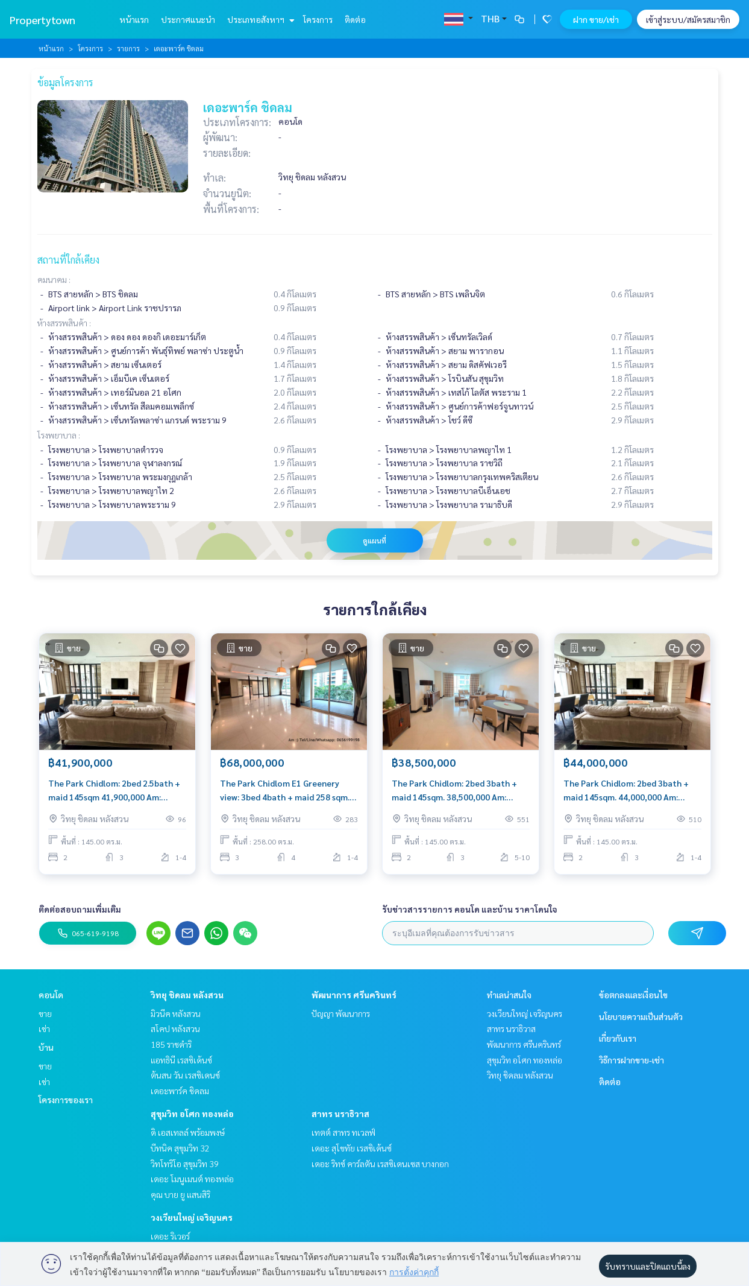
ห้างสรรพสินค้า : (64, 322)
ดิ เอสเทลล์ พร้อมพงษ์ (188, 1132)
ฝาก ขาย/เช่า (596, 19)
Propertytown (42, 20)
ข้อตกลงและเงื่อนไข (633, 994)
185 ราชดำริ (171, 1044)
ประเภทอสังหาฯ (259, 19)
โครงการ (318, 19)
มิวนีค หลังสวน (176, 1013)
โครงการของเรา (66, 1099)
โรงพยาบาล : (58, 434)
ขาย (45, 1013)
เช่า (44, 1028)
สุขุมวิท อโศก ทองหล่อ (192, 1113)
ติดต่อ (355, 19)
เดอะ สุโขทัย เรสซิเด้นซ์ (352, 1147)
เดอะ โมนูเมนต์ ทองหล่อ (192, 1178)
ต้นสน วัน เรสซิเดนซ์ (185, 1074)
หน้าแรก (134, 19)
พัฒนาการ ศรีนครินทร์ (354, 994)
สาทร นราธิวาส (340, 1113)
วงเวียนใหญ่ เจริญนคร (192, 1217)
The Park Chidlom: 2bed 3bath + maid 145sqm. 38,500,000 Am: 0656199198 (454, 790)
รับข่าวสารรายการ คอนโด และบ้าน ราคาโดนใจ (469, 909)
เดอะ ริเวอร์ (170, 1236)
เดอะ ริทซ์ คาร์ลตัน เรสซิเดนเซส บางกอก (380, 1163)
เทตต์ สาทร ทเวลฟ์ (343, 1132)
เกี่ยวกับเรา (617, 1038)
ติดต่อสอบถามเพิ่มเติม (80, 909)
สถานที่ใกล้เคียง (68, 259)
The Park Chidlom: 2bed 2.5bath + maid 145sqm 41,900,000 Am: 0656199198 (114, 790)
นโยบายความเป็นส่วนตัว (641, 1016)
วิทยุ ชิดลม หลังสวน (187, 994)
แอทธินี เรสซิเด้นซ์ (181, 1059)
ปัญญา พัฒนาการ (341, 1013)
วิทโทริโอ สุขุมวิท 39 (185, 1163)
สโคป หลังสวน (175, 1028)
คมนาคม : (54, 279)
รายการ (128, 48)
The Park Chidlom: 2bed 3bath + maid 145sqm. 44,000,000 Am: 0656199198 (626, 790)
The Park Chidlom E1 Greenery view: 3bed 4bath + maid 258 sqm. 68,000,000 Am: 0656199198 (284, 790)
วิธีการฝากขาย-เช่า (631, 1059)
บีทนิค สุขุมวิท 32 (180, 1147)
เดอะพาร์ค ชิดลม (180, 1090)
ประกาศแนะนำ (188, 19)
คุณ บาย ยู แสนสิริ (180, 1194)
